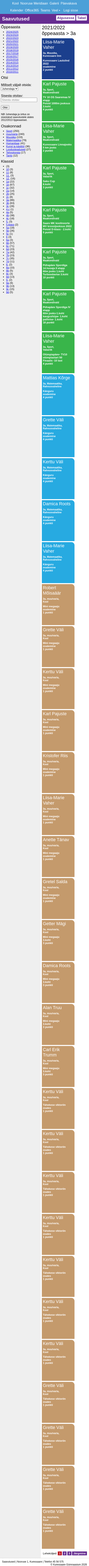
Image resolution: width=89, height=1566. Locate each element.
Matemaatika (13, 140)
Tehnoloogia (13, 152)
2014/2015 (12, 62)
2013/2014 (12, 65)
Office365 (32, 10)
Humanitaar (13, 143)
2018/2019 (12, 50)
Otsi (5, 107)
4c (7, 218)
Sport (9, 131)
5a (7, 227)
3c (7, 206)
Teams (45, 10)
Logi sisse (70, 10)
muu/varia (12, 134)
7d (7, 261)
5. (7, 221)
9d (7, 292)
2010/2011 (12, 71)
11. (8, 175)
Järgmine (79, 1553)
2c (7, 196)
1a (7, 181)
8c (7, 273)
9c (7, 289)
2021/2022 (12, 41)
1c (7, 187)
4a (7, 212)
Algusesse (65, 18)
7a (7, 252)
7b (7, 255)
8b (7, 270)
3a (7, 200)
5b (7, 230)
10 (7, 169)
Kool (15, 3)
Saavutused (16, 19)
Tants (9, 155)
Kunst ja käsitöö (15, 146)
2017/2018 (12, 53)
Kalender (16, 10)
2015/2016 (12, 59)
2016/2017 (12, 56)
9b (7, 286)
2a (7, 190)
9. (7, 279)
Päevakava (69, 3)
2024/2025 (12, 31)
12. (8, 178)
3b (7, 203)
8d (7, 276)
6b (7, 243)
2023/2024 (12, 34)
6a (7, 239)
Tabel (81, 18)
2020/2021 (12, 44)
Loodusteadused (16, 149)
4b (7, 215)
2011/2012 (12, 68)
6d (7, 249)
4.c (8, 209)
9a (7, 282)
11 (7, 172)
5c (7, 233)
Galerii (54, 3)
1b (7, 184)
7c (7, 258)
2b (7, 193)
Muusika (11, 137)
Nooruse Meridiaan (34, 3)
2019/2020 (12, 47)
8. (7, 264)
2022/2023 (12, 38)
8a (7, 267)
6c (7, 246)
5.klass (10, 224)
